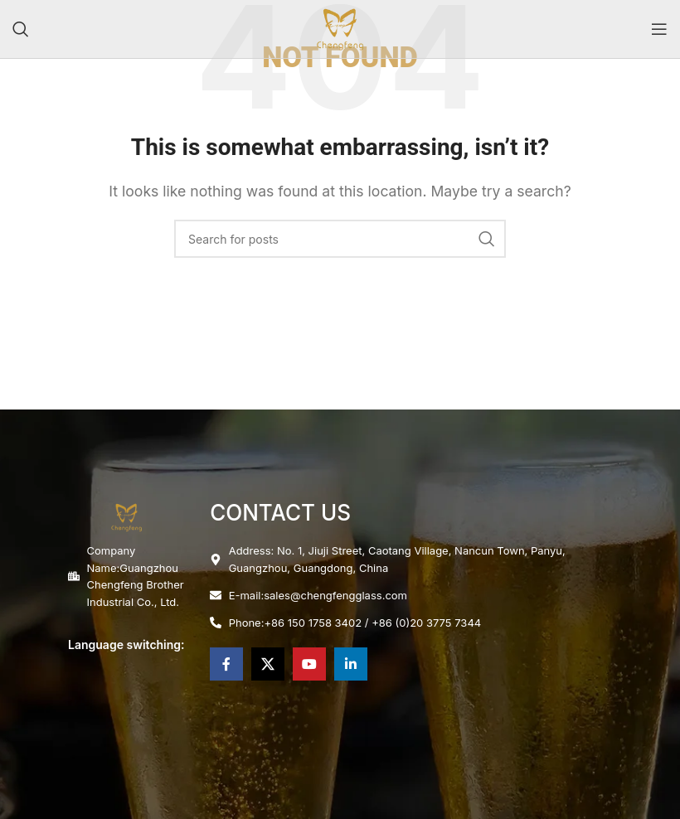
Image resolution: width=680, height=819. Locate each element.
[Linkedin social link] (350, 664)
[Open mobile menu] (659, 29)
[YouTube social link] (309, 664)
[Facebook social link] (226, 664)
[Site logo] (340, 27)
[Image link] (126, 515)
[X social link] (267, 664)
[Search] (20, 29)
